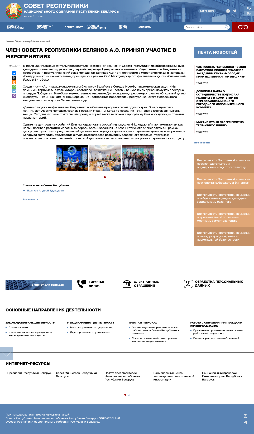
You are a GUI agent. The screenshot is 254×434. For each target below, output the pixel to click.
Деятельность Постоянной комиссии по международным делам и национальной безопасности (224, 236)
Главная (10, 41)
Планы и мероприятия (96, 27)
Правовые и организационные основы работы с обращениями (218, 332)
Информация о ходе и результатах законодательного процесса (30, 334)
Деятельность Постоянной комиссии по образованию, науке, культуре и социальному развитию (224, 198)
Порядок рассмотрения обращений (216, 338)
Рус (249, 8)
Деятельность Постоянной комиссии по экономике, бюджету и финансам (224, 181)
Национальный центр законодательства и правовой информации (173, 376)
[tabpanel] (71, 158)
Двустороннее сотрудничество (90, 332)
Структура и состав (45, 27)
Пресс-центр (123, 27)
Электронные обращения (141, 284)
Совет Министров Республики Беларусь (76, 374)
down (6, 353)
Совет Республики (71, 8)
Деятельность (74, 27)
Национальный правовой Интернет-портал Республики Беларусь (222, 376)
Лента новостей (41, 41)
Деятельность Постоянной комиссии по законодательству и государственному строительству (224, 164)
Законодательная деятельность (30, 322)
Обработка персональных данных (213, 284)
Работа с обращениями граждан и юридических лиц (216, 324)
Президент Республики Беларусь (29, 373)
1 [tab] (105, 177)
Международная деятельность (90, 322)
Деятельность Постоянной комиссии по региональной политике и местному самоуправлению (224, 217)
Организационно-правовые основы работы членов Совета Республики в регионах (155, 330)
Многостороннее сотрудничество (91, 327)
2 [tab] (129, 395)
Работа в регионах (143, 322)
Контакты (144, 27)
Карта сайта (207, 10)
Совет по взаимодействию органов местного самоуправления (154, 340)
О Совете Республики (15, 27)
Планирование (18, 327)
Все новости (30, 199)
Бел (249, 13)
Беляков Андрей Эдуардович (46, 190)
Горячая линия (90, 284)
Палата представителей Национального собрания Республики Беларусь (122, 376)
